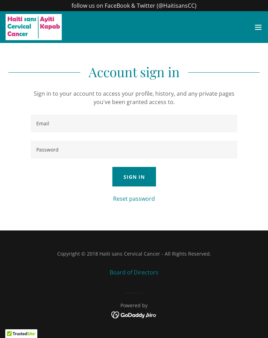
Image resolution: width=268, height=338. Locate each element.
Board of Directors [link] (134, 272)
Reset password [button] (134, 199)
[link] (34, 27)
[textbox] (134, 123)
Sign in (134, 177)
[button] (258, 27)
